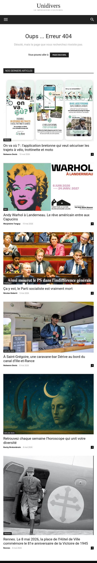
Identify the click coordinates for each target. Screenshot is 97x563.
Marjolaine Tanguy (11, 223)
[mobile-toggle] (5, 19)
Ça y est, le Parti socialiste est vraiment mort (38, 289)
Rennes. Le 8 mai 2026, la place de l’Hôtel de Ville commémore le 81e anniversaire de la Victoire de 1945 (45, 541)
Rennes (6, 548)
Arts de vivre (9, 351)
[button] (92, 19)
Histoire (7, 533)
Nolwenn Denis (10, 154)
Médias (7, 140)
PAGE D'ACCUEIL (59, 55)
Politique (8, 283)
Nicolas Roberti (10, 293)
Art (5, 209)
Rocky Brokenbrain (12, 447)
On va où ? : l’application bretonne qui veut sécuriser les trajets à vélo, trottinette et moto (46, 148)
